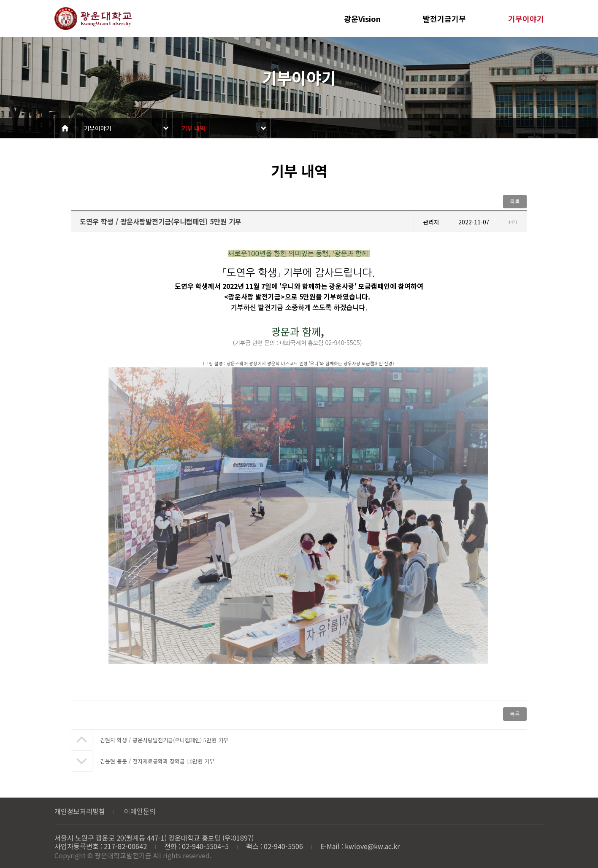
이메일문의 (140, 811)
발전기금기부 (444, 18)
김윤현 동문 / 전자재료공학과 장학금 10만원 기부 (157, 761)
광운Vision (362, 18)
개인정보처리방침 (79, 811)
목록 (515, 201)
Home (65, 128)
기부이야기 (526, 18)
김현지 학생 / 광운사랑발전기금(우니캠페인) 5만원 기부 (164, 740)
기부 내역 (193, 128)
